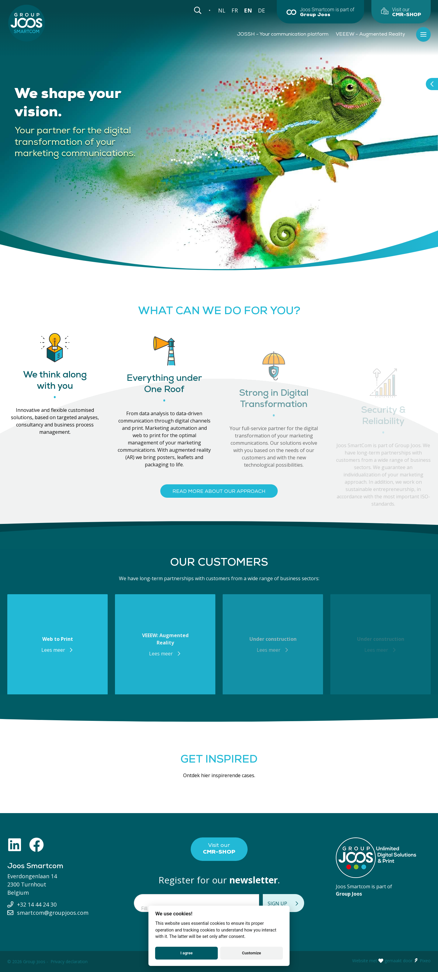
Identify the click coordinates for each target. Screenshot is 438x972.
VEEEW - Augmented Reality (370, 34)
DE (261, 10)
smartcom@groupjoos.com (53, 912)
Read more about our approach (219, 491)
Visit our (219, 849)
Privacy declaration (69, 961)
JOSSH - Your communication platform (282, 34)
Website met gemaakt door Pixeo (391, 960)
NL (221, 10)
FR (234, 10)
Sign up (283, 903)
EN (248, 10)
